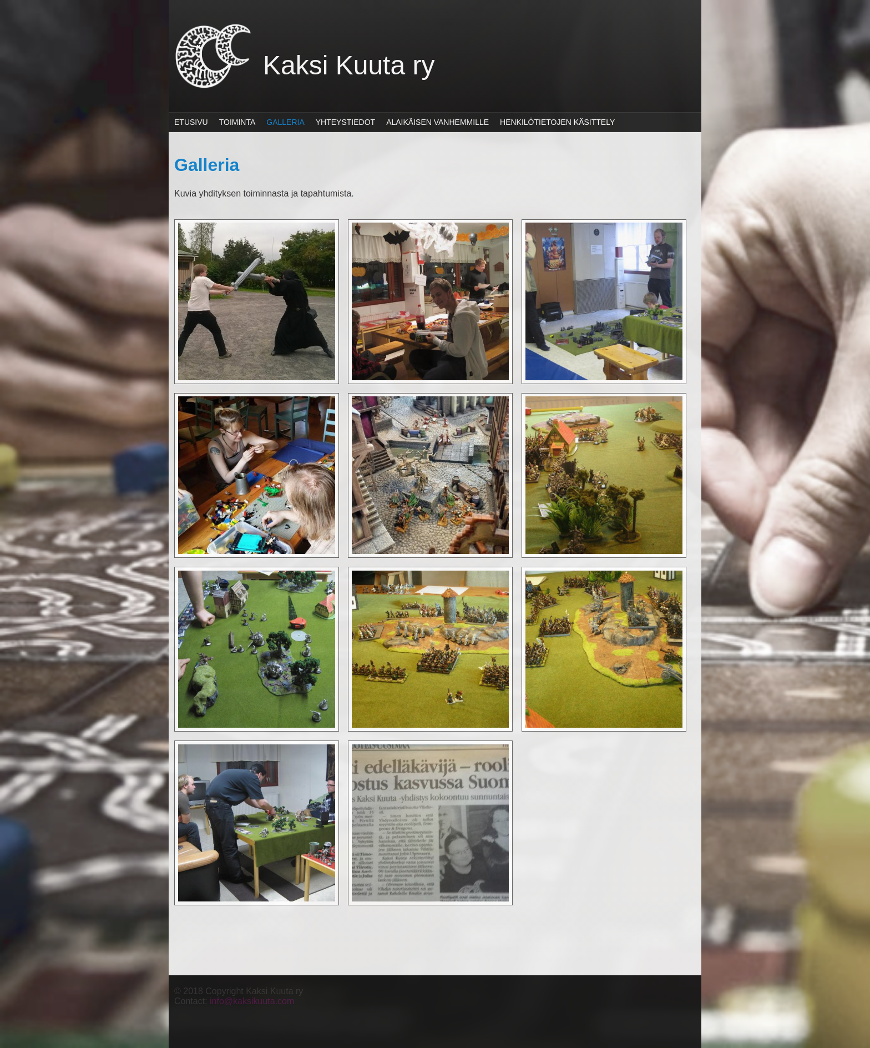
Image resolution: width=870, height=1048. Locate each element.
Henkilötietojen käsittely (557, 122)
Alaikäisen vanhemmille (437, 122)
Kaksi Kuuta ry (348, 65)
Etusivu (191, 122)
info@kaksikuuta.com (252, 1001)
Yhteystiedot (345, 122)
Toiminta (237, 122)
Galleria (285, 122)
